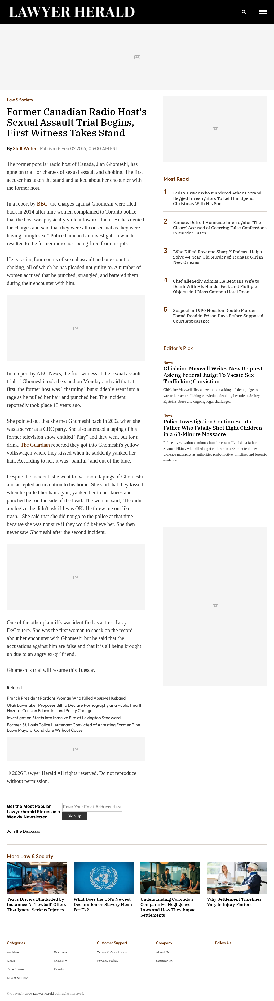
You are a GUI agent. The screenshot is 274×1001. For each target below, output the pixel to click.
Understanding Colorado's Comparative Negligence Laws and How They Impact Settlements (168, 907)
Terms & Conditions (112, 952)
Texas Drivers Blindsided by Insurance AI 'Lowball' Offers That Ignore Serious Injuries (36, 904)
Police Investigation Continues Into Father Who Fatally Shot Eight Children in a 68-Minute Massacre (212, 428)
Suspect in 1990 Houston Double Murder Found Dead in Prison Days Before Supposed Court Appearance (218, 316)
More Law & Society (30, 856)
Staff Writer (25, 148)
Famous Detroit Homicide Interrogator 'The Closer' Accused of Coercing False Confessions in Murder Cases (220, 227)
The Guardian (35, 445)
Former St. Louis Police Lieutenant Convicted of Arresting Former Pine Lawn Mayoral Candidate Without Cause (73, 727)
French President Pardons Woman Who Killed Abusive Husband (66, 698)
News (168, 362)
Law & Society (20, 99)
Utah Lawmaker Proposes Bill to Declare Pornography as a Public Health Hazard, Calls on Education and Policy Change (75, 708)
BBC (42, 204)
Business (61, 952)
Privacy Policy (107, 961)
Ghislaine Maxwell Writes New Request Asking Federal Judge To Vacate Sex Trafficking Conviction (212, 375)
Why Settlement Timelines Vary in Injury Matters (234, 901)
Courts (59, 969)
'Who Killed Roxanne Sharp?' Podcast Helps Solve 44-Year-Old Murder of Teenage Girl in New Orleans (218, 257)
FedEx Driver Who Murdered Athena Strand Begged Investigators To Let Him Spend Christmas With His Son (217, 198)
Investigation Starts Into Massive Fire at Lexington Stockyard (64, 717)
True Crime (15, 969)
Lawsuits (60, 961)
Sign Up (75, 816)
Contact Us (164, 961)
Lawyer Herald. (44, 993)
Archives (13, 952)
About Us (163, 952)
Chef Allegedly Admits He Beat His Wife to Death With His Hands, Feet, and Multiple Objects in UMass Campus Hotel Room (216, 286)
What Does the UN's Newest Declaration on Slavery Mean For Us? (103, 904)
